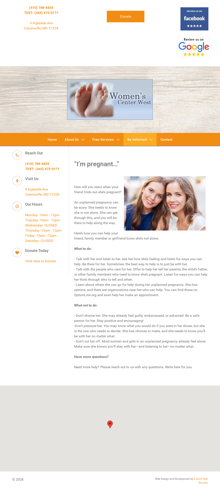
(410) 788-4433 (41, 8)
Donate (125, 16)
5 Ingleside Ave (41, 23)
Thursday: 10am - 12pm (43, 230)
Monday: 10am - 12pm (42, 215)
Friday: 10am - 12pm (41, 236)
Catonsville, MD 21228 (41, 28)
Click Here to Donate (40, 261)
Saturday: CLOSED (39, 241)
